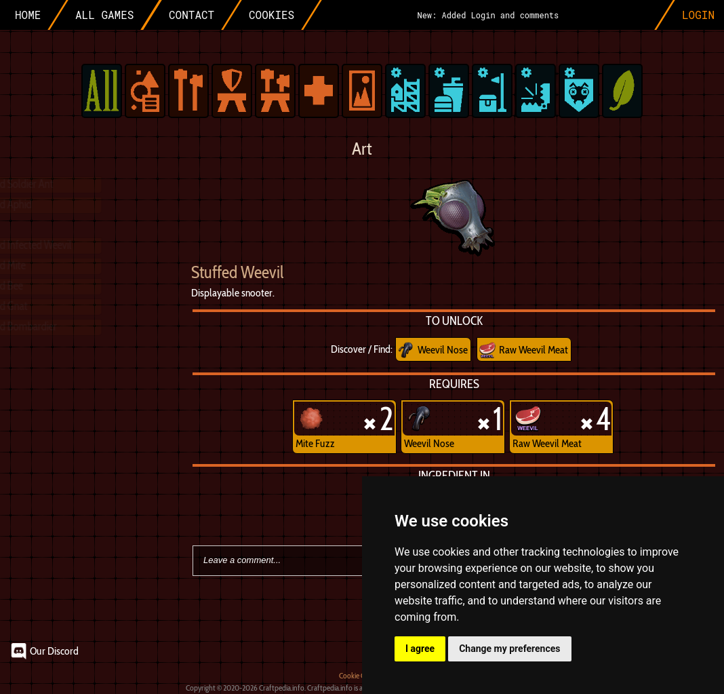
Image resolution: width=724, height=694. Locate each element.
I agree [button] (420, 648)
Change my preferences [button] (509, 648)
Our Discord (54, 650)
